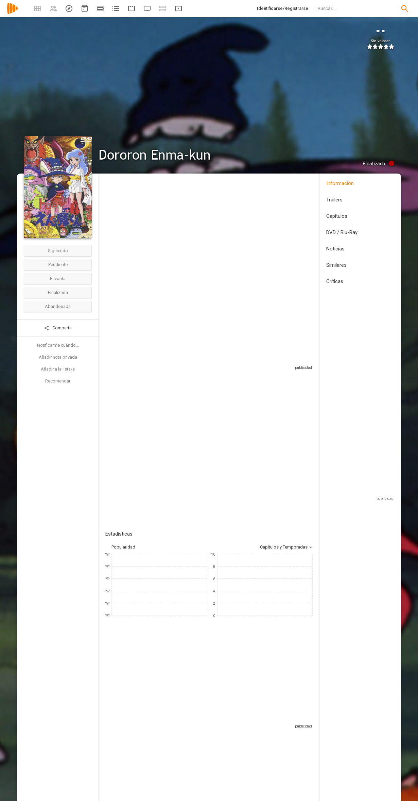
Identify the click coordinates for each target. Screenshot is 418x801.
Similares (336, 265)
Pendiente (58, 264)
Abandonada (58, 306)
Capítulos (336, 216)
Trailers (334, 200)
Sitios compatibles (239, 379)
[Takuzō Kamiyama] (207, 753)
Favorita (58, 278)
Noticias (335, 249)
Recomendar (57, 380)
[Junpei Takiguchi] (288, 753)
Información (340, 183)
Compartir (58, 328)
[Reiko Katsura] (166, 753)
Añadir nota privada (58, 357)
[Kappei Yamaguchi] (248, 753)
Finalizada (58, 292)
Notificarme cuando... (58, 345)
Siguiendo (58, 250)
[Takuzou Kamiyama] (125, 753)
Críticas (334, 281)
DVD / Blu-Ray (342, 232)
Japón (111, 229)
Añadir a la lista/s (58, 369)
